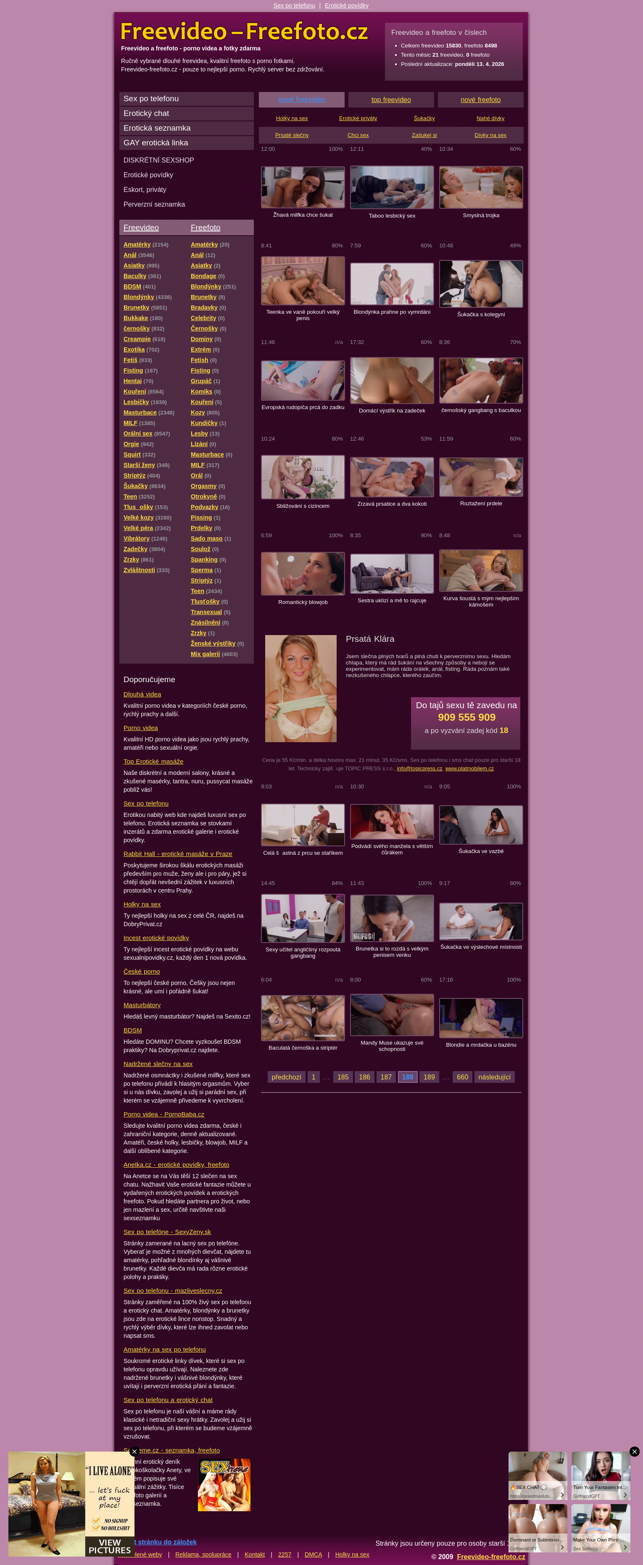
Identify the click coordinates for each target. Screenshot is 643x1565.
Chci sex (358, 135)
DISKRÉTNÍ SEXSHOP (159, 160)
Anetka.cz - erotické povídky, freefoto (176, 1164)
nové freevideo (302, 99)
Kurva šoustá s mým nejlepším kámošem (481, 601)
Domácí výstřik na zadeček (392, 410)
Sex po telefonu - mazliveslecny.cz (173, 1290)
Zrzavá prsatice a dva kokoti (392, 504)
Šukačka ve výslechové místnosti (481, 947)
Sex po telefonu (294, 5)
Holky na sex (142, 904)
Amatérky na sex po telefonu (165, 1349)
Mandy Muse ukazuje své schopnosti (392, 1046)
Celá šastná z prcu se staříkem (303, 853)
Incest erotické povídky (156, 937)
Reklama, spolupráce (203, 1554)
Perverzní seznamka (154, 204)
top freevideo (391, 99)
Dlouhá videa (142, 694)
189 (429, 1077)
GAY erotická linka (156, 142)
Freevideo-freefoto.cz (491, 1556)
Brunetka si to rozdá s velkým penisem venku (392, 951)
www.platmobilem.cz (469, 768)
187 (386, 1077)
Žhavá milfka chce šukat (303, 215)
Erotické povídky (347, 5)
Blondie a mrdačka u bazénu (481, 1045)
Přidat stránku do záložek (157, 1542)
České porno (142, 971)
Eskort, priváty (145, 189)
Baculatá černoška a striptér (303, 1048)
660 (462, 1077)
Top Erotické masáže (153, 761)
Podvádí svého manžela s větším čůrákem (392, 849)
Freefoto (205, 227)
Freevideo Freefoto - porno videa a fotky (244, 31)
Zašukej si (424, 135)
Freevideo (141, 227)
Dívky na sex (490, 135)
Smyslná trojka (481, 215)
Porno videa (141, 727)
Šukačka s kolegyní (481, 314)
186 (364, 1077)
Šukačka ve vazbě (481, 851)
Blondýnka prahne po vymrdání (391, 312)
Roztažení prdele (481, 503)
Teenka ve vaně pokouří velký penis (303, 315)
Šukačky (424, 118)
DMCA (313, 1554)
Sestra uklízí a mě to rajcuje (392, 600)
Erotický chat (146, 113)
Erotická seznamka (157, 127)
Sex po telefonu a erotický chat (168, 1399)
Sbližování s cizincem (303, 506)
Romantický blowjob (303, 602)
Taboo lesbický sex (392, 216)
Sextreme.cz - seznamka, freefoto (172, 1450)
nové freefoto (481, 99)
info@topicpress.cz (419, 768)
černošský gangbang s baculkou (481, 410)
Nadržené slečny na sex (158, 1063)
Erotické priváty (358, 118)
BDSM (133, 1030)
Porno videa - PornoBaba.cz (164, 1114)
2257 (285, 1554)
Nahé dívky (490, 118)
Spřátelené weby (140, 1554)
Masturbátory (142, 1004)
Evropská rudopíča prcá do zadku (302, 407)
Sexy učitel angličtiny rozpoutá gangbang (303, 952)
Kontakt (255, 1554)
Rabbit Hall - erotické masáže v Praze (178, 853)
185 (343, 1077)
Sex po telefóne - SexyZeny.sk (167, 1231)
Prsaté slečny (291, 135)
